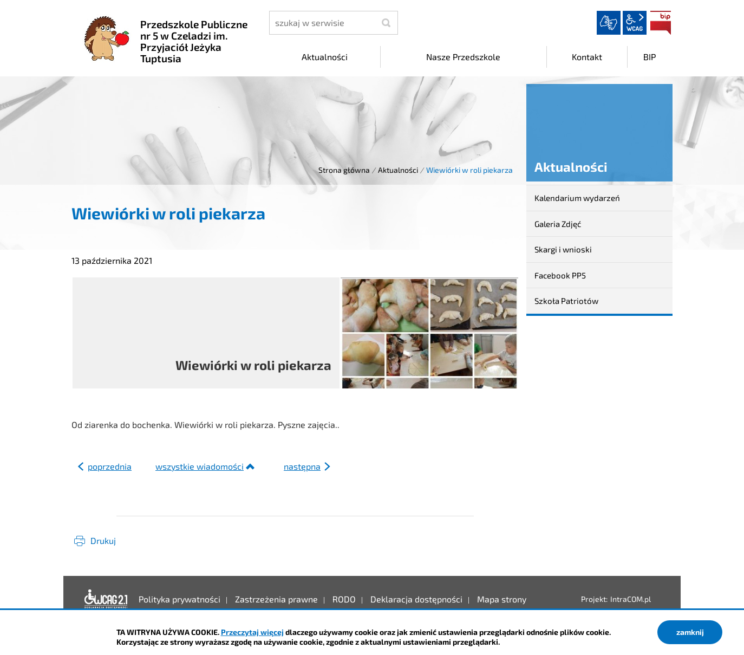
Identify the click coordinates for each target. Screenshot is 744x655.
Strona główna (344, 169)
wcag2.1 (635, 23)
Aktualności (398, 169)
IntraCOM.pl (630, 599)
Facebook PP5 (560, 275)
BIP (661, 23)
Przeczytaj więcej (252, 632)
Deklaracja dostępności (106, 599)
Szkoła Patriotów (566, 301)
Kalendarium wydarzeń (577, 198)
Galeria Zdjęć (557, 224)
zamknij (690, 632)
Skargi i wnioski (563, 249)
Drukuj (103, 540)
